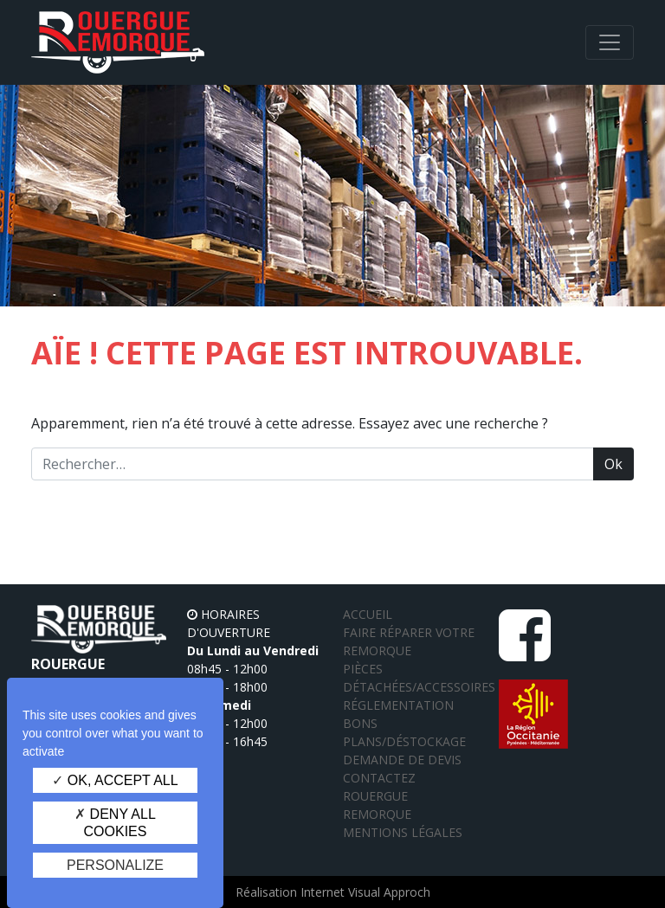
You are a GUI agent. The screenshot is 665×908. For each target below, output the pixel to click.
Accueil (367, 614)
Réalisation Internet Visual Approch (333, 892)
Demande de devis (402, 759)
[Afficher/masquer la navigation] (609, 42)
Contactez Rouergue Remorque (379, 796)
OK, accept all (115, 780)
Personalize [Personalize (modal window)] (115, 865)
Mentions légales (402, 832)
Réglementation (398, 705)
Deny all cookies (115, 822)
